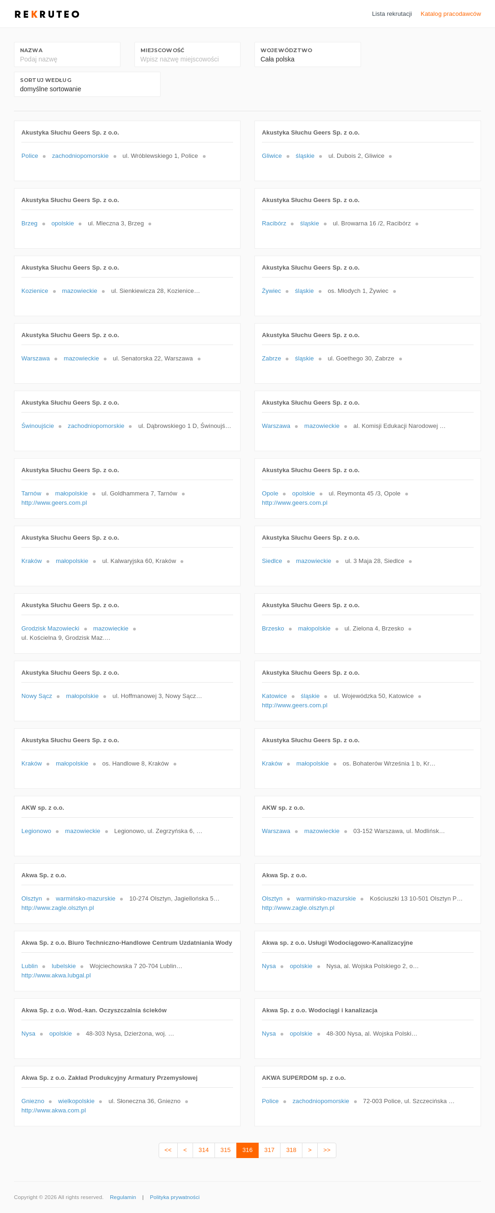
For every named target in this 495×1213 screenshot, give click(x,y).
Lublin (29, 965)
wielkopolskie (76, 1101)
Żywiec (271, 290)
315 (226, 1149)
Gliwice (272, 155)
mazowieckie (79, 290)
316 (247, 1149)
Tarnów (31, 493)
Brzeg (29, 223)
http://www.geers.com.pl (54, 502)
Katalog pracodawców (451, 13)
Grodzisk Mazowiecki (50, 628)
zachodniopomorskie (80, 155)
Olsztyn (31, 898)
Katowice (274, 695)
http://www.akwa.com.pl (53, 1110)
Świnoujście (37, 425)
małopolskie (71, 493)
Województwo (286, 50)
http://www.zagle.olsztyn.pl (57, 907)
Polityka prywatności (175, 1197)
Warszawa (35, 358)
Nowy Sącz (36, 695)
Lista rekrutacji (392, 13)
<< (168, 1149)
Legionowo (36, 830)
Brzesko (273, 628)
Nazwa (31, 50)
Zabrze (271, 358)
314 (204, 1149)
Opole (270, 493)
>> (326, 1149)
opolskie (62, 223)
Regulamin (123, 1197)
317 (269, 1149)
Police (29, 155)
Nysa (269, 965)
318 (291, 1149)
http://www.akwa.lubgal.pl (56, 975)
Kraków (31, 560)
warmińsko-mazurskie (85, 898)
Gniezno (32, 1101)
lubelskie (64, 965)
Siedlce (272, 560)
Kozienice (34, 290)
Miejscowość (162, 50)
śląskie (305, 155)
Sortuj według (45, 80)
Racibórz (274, 223)
